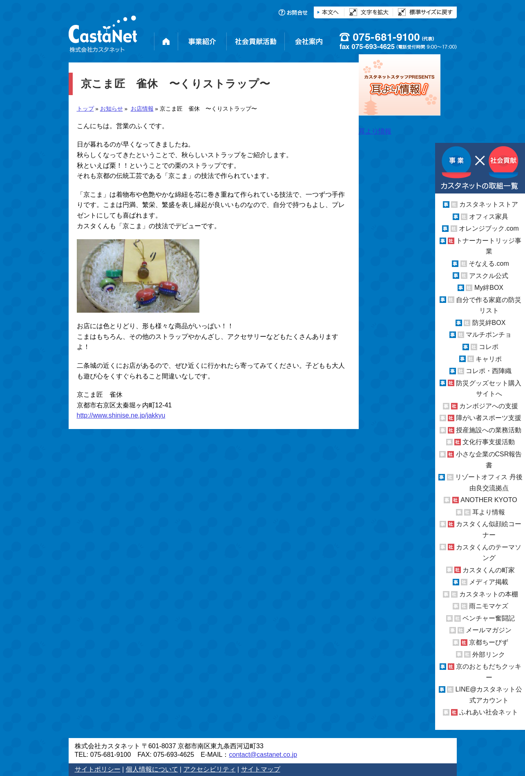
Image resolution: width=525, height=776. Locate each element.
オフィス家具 (488, 216)
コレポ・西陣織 (489, 370)
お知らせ (111, 109)
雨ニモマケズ (488, 606)
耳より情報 (488, 512)
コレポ (488, 346)
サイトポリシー (98, 769)
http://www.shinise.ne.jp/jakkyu (121, 415)
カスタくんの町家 (488, 570)
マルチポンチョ (489, 334)
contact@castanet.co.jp (263, 754)
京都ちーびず (488, 642)
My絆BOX (488, 287)
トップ (85, 109)
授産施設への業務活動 (488, 430)
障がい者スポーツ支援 (488, 417)
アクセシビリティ (209, 769)
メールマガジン (489, 630)
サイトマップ (260, 769)
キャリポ (489, 358)
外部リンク (488, 654)
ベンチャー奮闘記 (488, 618)
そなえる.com (489, 263)
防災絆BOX (489, 322)
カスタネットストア (488, 204)
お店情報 (142, 109)
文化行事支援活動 (488, 441)
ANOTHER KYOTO (488, 499)
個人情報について (152, 769)
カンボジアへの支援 (488, 405)
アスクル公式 (488, 275)
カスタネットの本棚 (488, 594)
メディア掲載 (488, 581)
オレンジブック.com (489, 228)
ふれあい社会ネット (488, 712)
